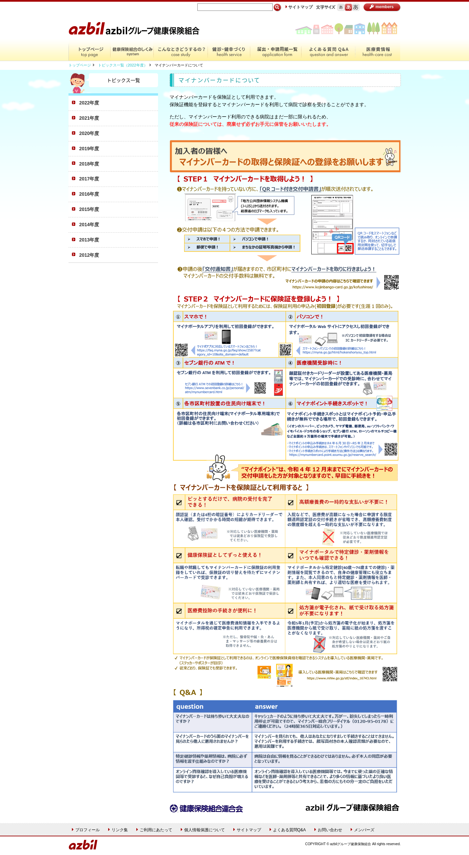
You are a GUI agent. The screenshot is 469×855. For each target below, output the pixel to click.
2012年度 (89, 255)
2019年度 (89, 148)
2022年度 (89, 102)
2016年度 (89, 194)
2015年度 (89, 209)
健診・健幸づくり (229, 50)
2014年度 (89, 224)
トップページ (89, 50)
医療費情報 (377, 50)
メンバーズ (362, 830)
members (381, 6)
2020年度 (89, 133)
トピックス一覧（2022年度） (123, 65)
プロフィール (86, 830)
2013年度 (89, 239)
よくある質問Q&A (328, 50)
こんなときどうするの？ (180, 50)
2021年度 (89, 118)
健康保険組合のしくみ (131, 50)
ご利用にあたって (154, 830)
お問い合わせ (328, 830)
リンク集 (118, 830)
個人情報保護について (203, 830)
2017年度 (89, 178)
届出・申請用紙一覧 (275, 50)
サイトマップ (299, 7)
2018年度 (89, 164)
